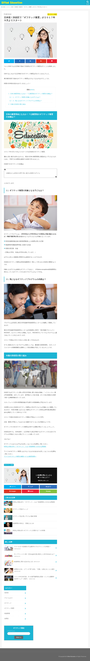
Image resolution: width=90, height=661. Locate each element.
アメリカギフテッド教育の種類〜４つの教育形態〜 (20, 456)
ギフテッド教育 (9, 464)
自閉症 (6, 618)
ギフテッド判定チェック (20, 509)
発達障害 (7, 613)
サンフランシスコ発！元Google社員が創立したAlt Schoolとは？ (29, 555)
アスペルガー (8, 598)
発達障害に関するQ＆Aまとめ (22, 562)
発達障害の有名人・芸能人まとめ (23, 523)
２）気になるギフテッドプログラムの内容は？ (25, 100)
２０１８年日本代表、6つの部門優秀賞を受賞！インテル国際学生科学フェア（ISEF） (29, 578)
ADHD (6, 593)
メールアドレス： (11, 631)
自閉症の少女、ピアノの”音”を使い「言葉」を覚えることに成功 (29, 570)
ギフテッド (7, 603)
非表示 (32, 89)
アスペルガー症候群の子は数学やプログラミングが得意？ (27, 548)
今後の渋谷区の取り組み (17, 104)
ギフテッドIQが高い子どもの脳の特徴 (25, 516)
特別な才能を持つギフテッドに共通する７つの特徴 (29, 530)
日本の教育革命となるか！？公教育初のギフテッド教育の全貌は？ (31, 93)
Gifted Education (11, 2)
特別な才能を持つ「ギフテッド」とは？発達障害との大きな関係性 (25, 446)
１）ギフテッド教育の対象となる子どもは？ (25, 97)
